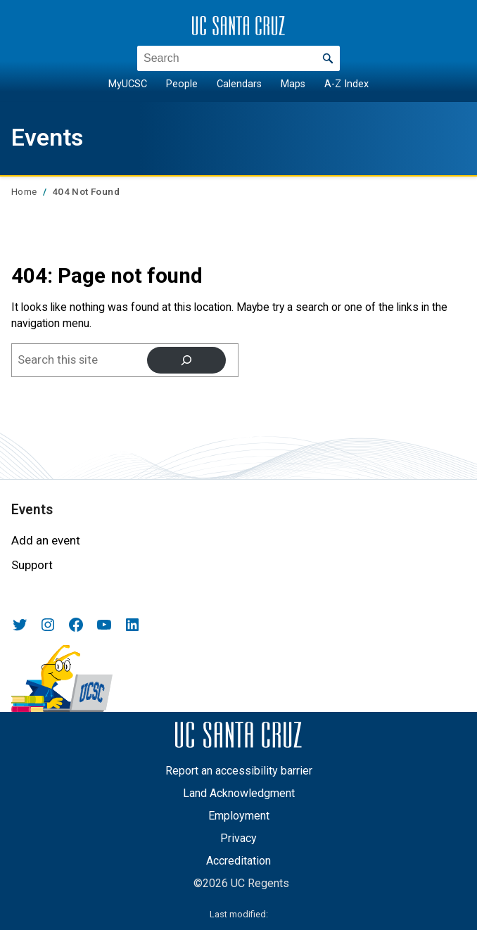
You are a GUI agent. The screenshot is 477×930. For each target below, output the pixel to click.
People (182, 83)
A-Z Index (346, 83)
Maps (293, 83)
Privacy (238, 838)
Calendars (239, 83)
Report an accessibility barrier (238, 770)
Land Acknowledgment (239, 793)
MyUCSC (127, 83)
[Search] (186, 360)
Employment (238, 815)
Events (47, 137)
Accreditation (238, 860)
